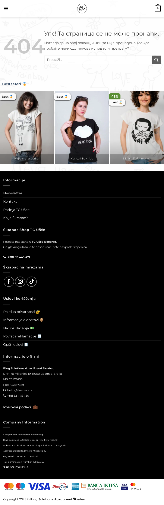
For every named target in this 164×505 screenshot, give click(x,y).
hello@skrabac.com (21, 390)
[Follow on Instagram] (20, 282)
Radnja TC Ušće (16, 210)
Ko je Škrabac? (15, 218)
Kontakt (10, 201)
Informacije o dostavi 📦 (23, 320)
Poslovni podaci (20, 407)
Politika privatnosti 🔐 (21, 312)
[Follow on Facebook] (9, 282)
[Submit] (156, 60)
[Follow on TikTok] (31, 282)
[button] (5, 8)
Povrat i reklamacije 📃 (22, 336)
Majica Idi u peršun (27, 158)
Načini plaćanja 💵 (18, 328)
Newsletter (12, 193)
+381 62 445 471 (19, 257)
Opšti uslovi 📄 (15, 345)
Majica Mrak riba (81, 158)
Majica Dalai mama (137, 158)
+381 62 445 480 (18, 395)
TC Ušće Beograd (44, 241)
